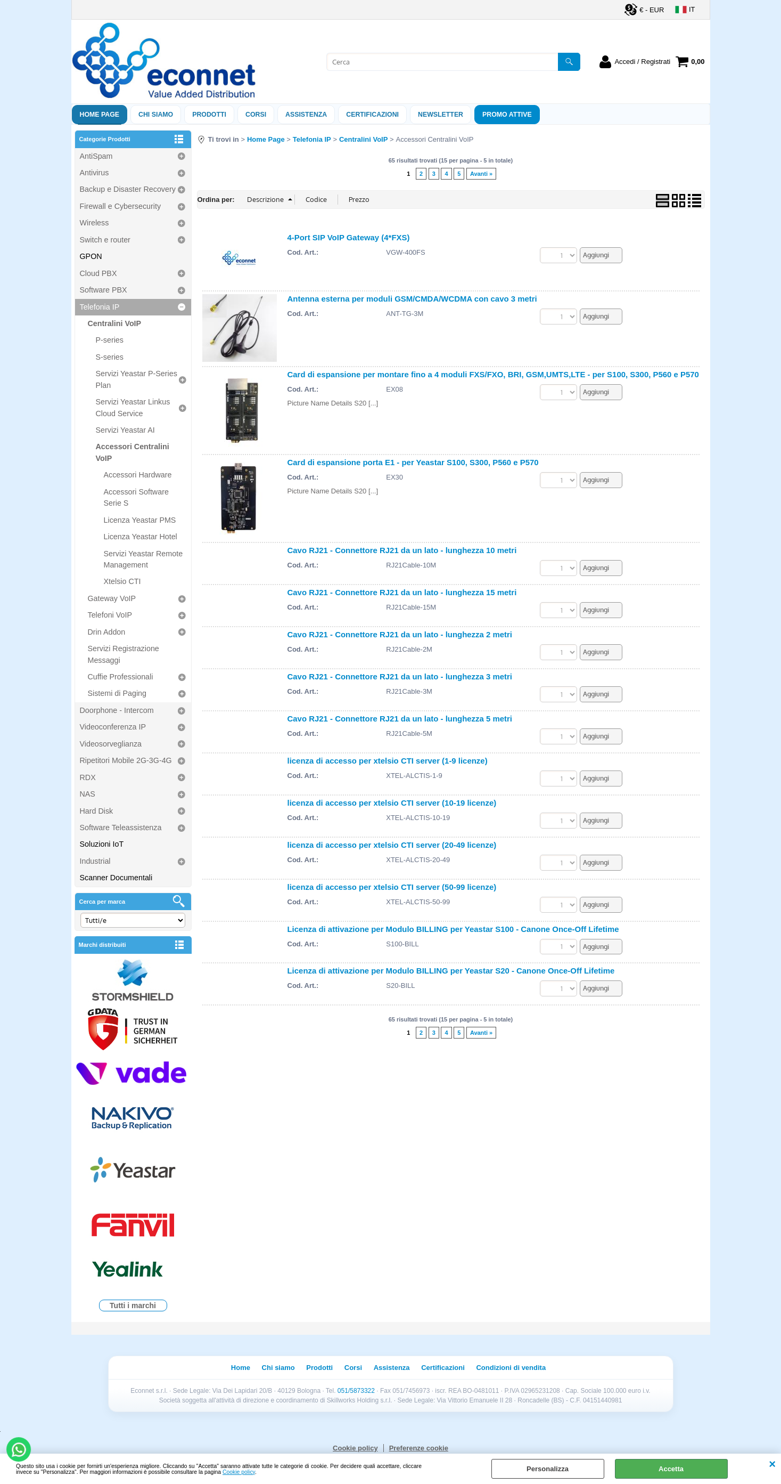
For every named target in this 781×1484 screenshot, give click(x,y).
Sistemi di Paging (117, 693)
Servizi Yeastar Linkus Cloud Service (133, 407)
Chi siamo (155, 114)
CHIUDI (772, 1464)
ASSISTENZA (306, 114)
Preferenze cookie (418, 1448)
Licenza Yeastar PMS (140, 520)
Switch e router (105, 240)
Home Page (100, 114)
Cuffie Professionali (120, 676)
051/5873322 (356, 1390)
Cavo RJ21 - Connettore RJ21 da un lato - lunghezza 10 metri (402, 550)
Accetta (671, 1469)
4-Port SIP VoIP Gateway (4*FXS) (348, 237)
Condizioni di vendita (511, 1368)
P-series (110, 340)
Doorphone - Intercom (117, 710)
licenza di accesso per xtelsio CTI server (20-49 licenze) (392, 850)
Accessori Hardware (138, 475)
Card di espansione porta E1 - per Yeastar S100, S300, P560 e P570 (413, 462)
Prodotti (209, 114)
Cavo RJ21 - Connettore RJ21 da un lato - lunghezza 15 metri (402, 592)
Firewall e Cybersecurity (120, 206)
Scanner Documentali (116, 877)
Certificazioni (372, 114)
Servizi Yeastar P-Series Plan (136, 379)
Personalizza (548, 1469)
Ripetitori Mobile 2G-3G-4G (126, 760)
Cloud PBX (98, 273)
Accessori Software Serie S (136, 497)
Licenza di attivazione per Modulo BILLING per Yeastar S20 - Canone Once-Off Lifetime (451, 979)
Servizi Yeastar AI (125, 430)
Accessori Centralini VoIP (132, 452)
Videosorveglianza (111, 744)
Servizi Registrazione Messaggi (123, 654)
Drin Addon (107, 632)
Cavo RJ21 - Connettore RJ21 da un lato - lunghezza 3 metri (399, 678)
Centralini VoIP (115, 323)
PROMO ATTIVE (507, 114)
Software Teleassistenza (121, 827)
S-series (110, 357)
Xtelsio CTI (122, 581)
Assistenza (392, 1368)
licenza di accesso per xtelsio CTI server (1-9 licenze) (387, 764)
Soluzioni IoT (102, 844)
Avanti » (481, 174)
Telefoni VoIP (110, 615)
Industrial (95, 861)
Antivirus (94, 172)
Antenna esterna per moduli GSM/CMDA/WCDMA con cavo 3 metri (412, 298)
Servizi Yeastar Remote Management (143, 559)
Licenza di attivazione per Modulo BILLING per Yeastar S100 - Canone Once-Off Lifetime (453, 935)
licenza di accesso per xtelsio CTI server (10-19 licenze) (392, 807)
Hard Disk (96, 811)
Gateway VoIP (112, 598)
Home (240, 1368)
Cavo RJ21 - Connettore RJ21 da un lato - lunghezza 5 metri (399, 721)
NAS (87, 794)
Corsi (255, 114)
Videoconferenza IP (113, 727)
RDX (88, 777)
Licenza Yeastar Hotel (140, 536)
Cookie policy (239, 1472)
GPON (91, 256)
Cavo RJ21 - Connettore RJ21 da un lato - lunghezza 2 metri (399, 635)
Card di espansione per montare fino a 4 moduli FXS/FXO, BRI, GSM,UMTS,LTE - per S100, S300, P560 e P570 (493, 374)
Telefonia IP (100, 307)
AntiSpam (96, 156)
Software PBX (103, 290)
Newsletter (440, 114)
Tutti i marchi (133, 1305)
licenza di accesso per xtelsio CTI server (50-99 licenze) (392, 893)
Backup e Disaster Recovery (128, 189)
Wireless (94, 222)
